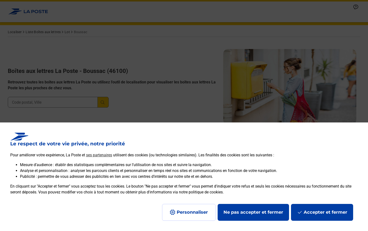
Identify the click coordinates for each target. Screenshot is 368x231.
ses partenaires (99, 155)
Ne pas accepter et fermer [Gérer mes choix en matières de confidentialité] (253, 212)
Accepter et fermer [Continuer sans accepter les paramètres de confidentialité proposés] (325, 212)
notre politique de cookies (201, 192)
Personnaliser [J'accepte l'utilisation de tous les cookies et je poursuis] (192, 212)
